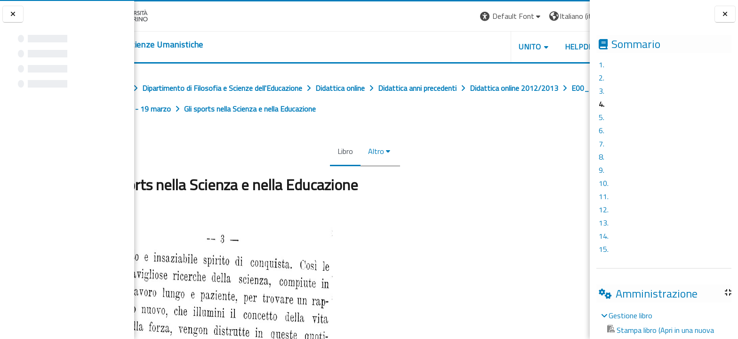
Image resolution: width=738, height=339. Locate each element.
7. (601, 143)
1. (601, 64)
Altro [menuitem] (377, 151)
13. (604, 222)
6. (601, 130)
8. (601, 156)
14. (604, 236)
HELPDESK (584, 46)
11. (604, 196)
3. (601, 91)
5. (601, 117)
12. (604, 209)
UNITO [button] (531, 46)
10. (604, 183)
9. (601, 170)
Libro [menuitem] (346, 151)
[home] (148, 45)
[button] (512, 16)
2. (601, 77)
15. (604, 249)
